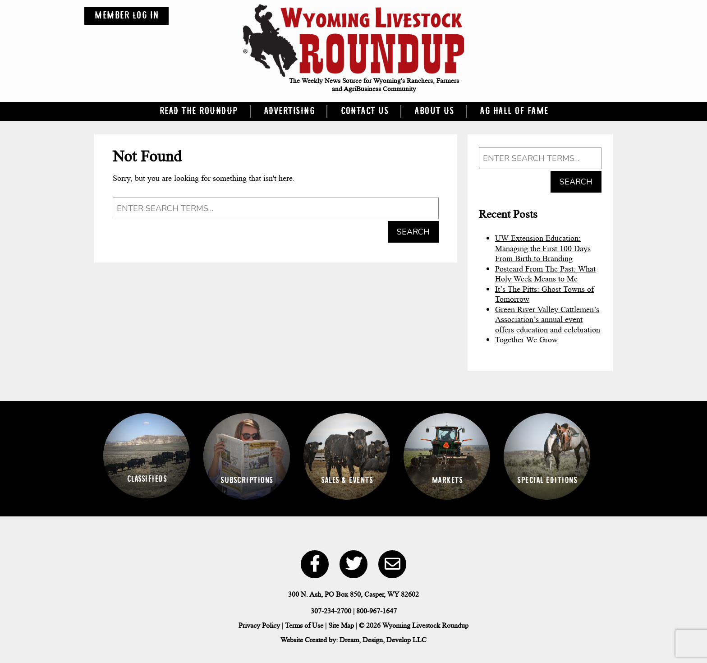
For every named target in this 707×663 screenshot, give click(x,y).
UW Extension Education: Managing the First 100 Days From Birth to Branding (543, 248)
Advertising (289, 111)
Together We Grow (526, 339)
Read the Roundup (198, 111)
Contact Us (364, 111)
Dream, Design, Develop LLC (383, 640)
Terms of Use (304, 625)
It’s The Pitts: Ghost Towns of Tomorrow (544, 294)
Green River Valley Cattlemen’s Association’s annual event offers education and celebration (547, 319)
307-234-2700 (331, 611)
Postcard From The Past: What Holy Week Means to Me (545, 274)
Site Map (341, 625)
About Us (434, 111)
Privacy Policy (259, 625)
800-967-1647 (376, 611)
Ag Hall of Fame (514, 111)
